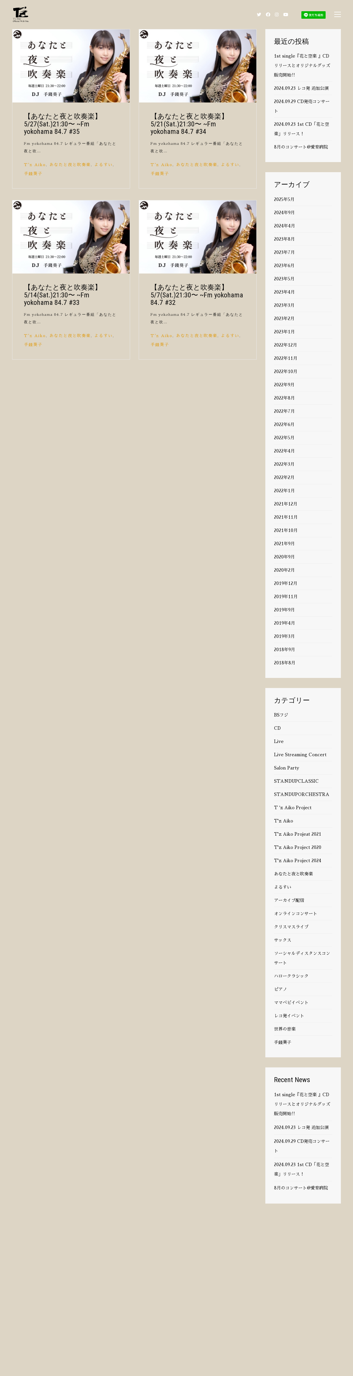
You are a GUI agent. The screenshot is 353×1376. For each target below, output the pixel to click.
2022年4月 (284, 451)
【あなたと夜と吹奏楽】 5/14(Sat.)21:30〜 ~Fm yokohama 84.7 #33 (63, 295)
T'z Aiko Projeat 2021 (297, 834)
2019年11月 (286, 596)
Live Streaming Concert (300, 754)
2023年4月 (284, 292)
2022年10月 (285, 371)
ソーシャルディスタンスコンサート (302, 958)
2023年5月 (284, 279)
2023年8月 (284, 239)
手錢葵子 (33, 174)
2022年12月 (285, 345)
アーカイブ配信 (289, 900)
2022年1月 (284, 491)
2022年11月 (285, 358)
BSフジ (281, 715)
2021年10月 (286, 530)
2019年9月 (284, 610)
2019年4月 (284, 623)
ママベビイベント (291, 1002)
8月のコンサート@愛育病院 (301, 147)
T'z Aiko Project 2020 (297, 847)
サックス (282, 940)
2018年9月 (284, 649)
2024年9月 (284, 212)
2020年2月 (284, 570)
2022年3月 (284, 464)
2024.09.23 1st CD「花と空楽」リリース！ (301, 129)
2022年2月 (284, 477)
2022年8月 (284, 398)
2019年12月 (285, 583)
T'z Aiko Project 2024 (297, 860)
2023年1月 (284, 332)
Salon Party (286, 768)
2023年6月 (284, 265)
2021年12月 (285, 504)
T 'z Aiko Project (292, 807)
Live (278, 741)
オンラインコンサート (295, 913)
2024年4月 (284, 226)
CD (277, 728)
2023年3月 (284, 305)
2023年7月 (284, 252)
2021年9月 (284, 543)
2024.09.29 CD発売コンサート (302, 106)
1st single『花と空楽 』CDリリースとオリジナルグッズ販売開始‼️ (302, 65)
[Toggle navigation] (337, 14)
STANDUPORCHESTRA (301, 794)
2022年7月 (284, 411)
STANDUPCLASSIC (296, 781)
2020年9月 (284, 557)
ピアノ (280, 989)
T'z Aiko (35, 165)
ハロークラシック (291, 976)
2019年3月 (284, 636)
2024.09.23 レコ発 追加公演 (301, 88)
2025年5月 (284, 199)
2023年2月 (284, 318)
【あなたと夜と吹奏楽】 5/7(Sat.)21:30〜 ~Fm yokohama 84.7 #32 (197, 295)
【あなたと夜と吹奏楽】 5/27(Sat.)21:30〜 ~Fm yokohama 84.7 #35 (63, 124)
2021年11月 (286, 517)
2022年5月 (284, 438)
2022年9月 (284, 385)
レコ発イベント (289, 1016)
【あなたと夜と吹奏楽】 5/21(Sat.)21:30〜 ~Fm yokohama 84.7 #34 (189, 124)
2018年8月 (284, 663)
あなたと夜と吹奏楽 (70, 165)
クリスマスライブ (291, 927)
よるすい (103, 165)
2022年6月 (284, 424)
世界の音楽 (285, 1029)
